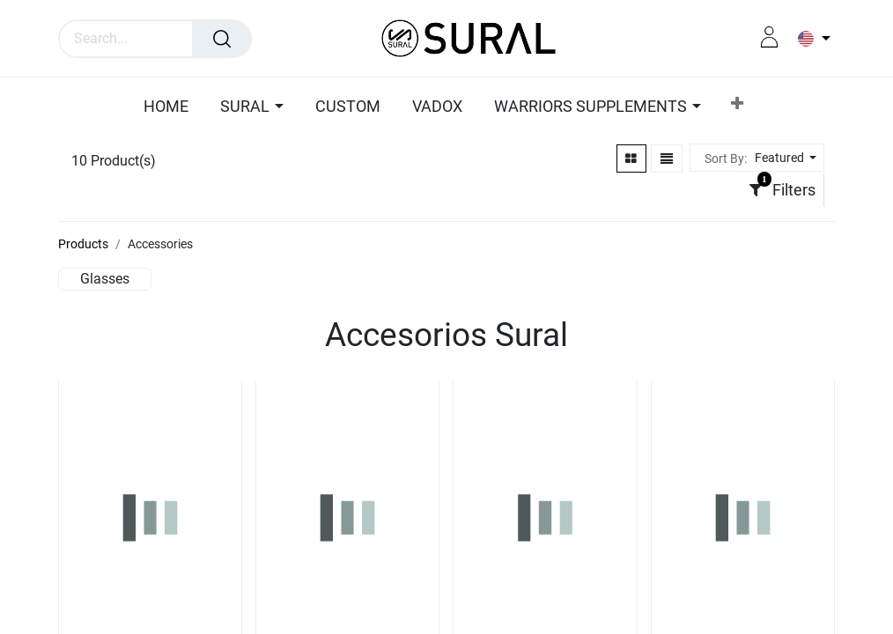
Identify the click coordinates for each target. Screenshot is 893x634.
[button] (737, 106)
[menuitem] (170, 107)
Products (83, 244)
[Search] (222, 38)
